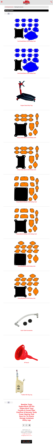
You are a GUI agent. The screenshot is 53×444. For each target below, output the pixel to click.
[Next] (12, 13)
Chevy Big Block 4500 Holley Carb (26, 266)
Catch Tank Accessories (26, 330)
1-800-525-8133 (26, 434)
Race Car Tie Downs (26, 416)
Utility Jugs (26, 420)
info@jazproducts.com (26, 435)
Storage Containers (27, 418)
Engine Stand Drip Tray (26, 105)
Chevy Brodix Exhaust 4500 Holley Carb (26, 202)
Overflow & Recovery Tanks (26, 412)
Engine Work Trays (26, 408)
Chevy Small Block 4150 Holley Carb (26, 137)
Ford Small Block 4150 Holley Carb (26, 41)
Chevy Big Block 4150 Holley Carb (26, 298)
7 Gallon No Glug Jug (26, 394)
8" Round (26, 362)
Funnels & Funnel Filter (26, 410)
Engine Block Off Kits (26, 406)
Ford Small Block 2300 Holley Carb (26, 73)
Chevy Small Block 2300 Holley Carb (26, 169)
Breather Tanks (26, 404)
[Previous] (5, 13)
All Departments (9, 7)
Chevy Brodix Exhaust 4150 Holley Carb (26, 234)
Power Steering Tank (26, 414)
